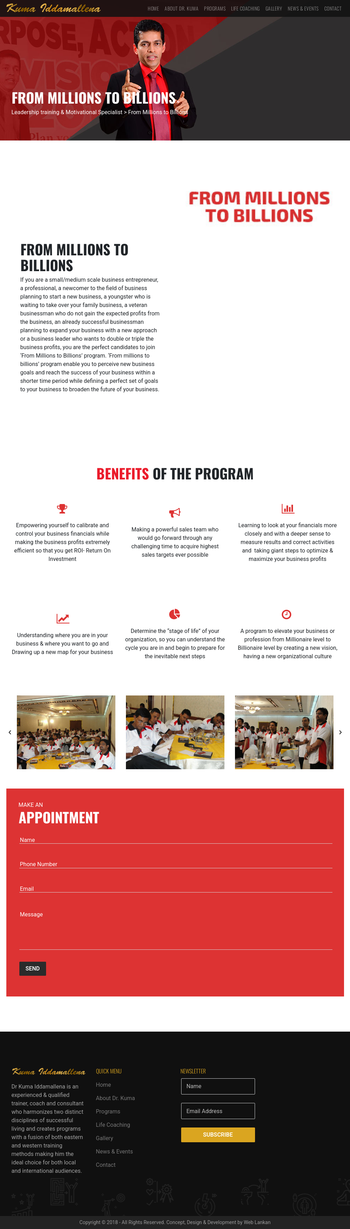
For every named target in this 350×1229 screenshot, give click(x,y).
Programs (214, 8)
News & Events (303, 8)
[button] (9, 732)
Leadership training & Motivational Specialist (67, 112)
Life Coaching (245, 8)
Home (153, 8)
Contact (333, 8)
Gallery (274, 8)
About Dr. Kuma (181, 8)
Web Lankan (257, 1222)
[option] (66, 732)
